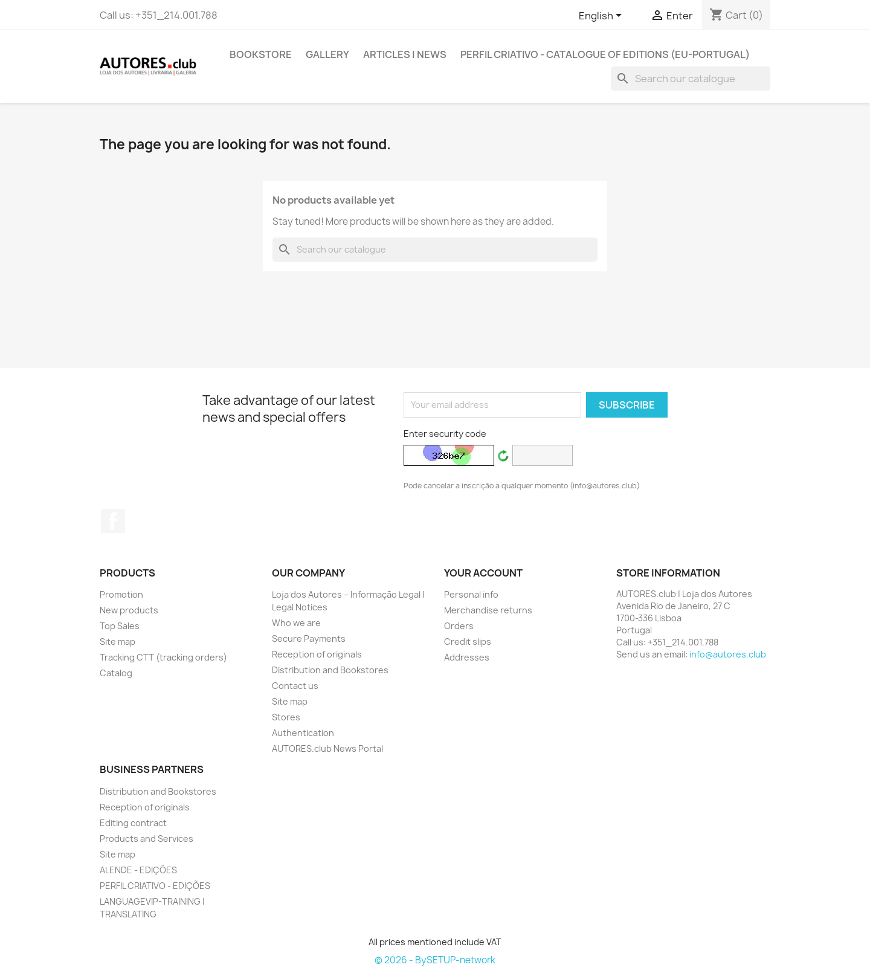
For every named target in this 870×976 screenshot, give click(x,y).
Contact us (295, 685)
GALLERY (327, 54)
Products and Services (146, 838)
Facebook (113, 521)
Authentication (303, 732)
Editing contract (133, 823)
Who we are (296, 623)
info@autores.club (727, 654)
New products (129, 610)
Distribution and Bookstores (330, 670)
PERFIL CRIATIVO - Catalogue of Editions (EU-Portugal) (605, 54)
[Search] (690, 78)
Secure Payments (309, 638)
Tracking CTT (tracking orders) (163, 657)
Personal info (471, 594)
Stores (286, 717)
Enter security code (445, 433)
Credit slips (467, 641)
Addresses (466, 657)
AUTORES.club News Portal (327, 748)
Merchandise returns (488, 610)
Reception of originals (317, 654)
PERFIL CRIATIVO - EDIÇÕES (155, 885)
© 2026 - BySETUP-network (435, 960)
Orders (459, 626)
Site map (117, 641)
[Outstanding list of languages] (602, 16)
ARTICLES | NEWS (404, 54)
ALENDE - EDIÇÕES (138, 870)
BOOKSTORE (261, 54)
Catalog (116, 673)
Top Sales (120, 626)
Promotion (121, 594)
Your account (483, 573)
